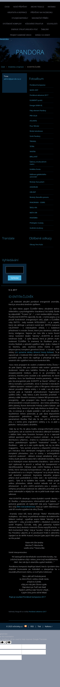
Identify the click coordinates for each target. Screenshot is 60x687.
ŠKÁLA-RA (33, 207)
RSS (32, 626)
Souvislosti (52, 24)
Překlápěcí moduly (36, 223)
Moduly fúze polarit (37, 182)
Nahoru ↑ (49, 626)
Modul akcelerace (36, 131)
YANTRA (33, 151)
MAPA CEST (34, 90)
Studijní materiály (20, 18)
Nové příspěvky (20, 7)
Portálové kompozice (37, 85)
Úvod (7, 7)
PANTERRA (34, 218)
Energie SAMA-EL (36, 105)
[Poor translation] (7, 642)
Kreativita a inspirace (17, 12)
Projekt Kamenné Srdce (20, 35)
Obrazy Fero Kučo (36, 244)
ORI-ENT (33, 192)
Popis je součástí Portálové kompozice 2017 (27, 597)
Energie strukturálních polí (24, 29)
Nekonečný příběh (40, 18)
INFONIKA (51, 7)
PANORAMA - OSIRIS (37, 202)
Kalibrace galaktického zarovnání (38, 175)
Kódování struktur (34, 24)
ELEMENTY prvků (36, 100)
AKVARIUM (34, 187)
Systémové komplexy (12, 24)
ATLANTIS (33, 121)
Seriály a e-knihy (42, 35)
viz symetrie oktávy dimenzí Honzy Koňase (34, 352)
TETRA (32, 146)
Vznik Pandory (35, 136)
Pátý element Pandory (38, 110)
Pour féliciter (34, 126)
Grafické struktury (36, 228)
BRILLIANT (33, 157)
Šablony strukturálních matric (38, 163)
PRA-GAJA (33, 116)
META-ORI (33, 213)
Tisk (39, 626)
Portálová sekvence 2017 (39, 95)
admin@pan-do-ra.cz (12, 79)
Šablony (45, 29)
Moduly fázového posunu (39, 197)
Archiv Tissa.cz (37, 7)
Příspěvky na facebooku (42, 12)
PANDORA (4, 39)
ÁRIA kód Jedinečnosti (26, 506)
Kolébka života (35, 169)
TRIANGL (33, 141)
